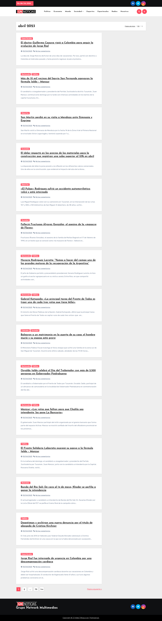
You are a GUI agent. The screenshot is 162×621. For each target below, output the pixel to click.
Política (47, 11)
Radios (114, 11)
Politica (35, 74)
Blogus (83, 618)
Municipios (26, 483)
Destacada (26, 74)
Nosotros (124, 11)
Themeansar (94, 618)
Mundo (68, 11)
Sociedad (78, 11)
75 (36, 589)
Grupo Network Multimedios (37, 607)
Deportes (90, 11)
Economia (58, 11)
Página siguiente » (94, 589)
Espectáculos (27, 38)
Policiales (25, 330)
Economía (25, 149)
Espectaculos (103, 11)
